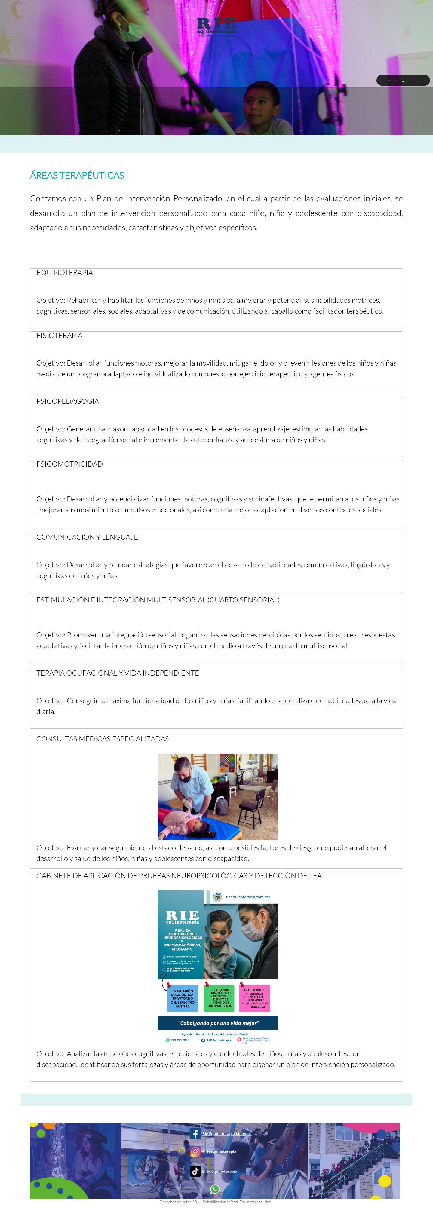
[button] (381, 80)
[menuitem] (125, 111)
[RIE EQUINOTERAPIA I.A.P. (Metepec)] (216, 26)
